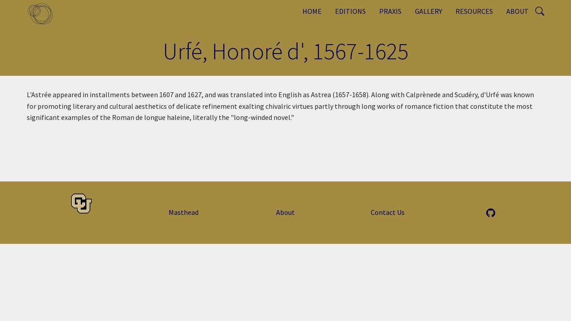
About (517, 11)
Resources (474, 11)
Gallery (428, 11)
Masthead (184, 212)
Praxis (390, 11)
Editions (350, 11)
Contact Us (388, 212)
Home (312, 11)
